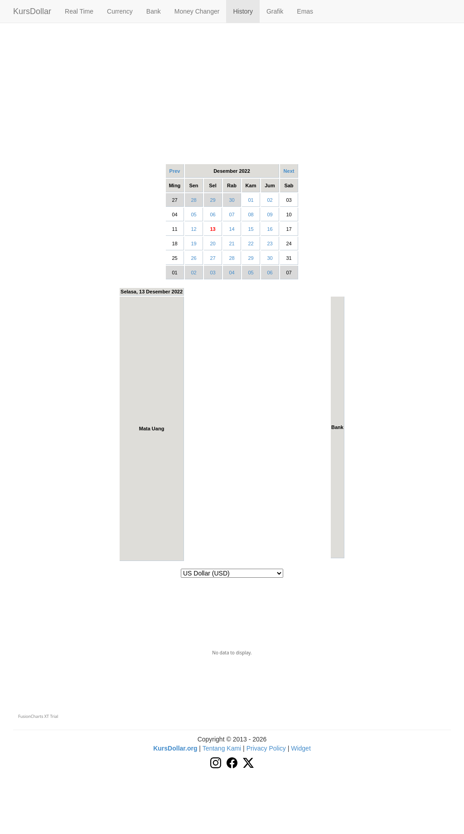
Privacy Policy (266, 748)
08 (250, 214)
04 (231, 272)
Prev (174, 171)
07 (231, 214)
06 (212, 214)
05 (193, 214)
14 (231, 229)
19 (193, 243)
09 (269, 214)
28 (193, 200)
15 (250, 229)
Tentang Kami (222, 748)
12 (193, 229)
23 (269, 243)
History (243, 11)
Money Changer (197, 11)
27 (212, 258)
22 (250, 243)
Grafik (274, 11)
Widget (301, 748)
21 (231, 243)
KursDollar (32, 11)
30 (231, 200)
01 (250, 200)
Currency (120, 11)
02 (269, 200)
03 (212, 272)
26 (193, 258)
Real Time (79, 11)
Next (289, 171)
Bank (153, 11)
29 (212, 200)
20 (212, 243)
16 (269, 229)
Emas (305, 11)
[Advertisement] (232, 92)
